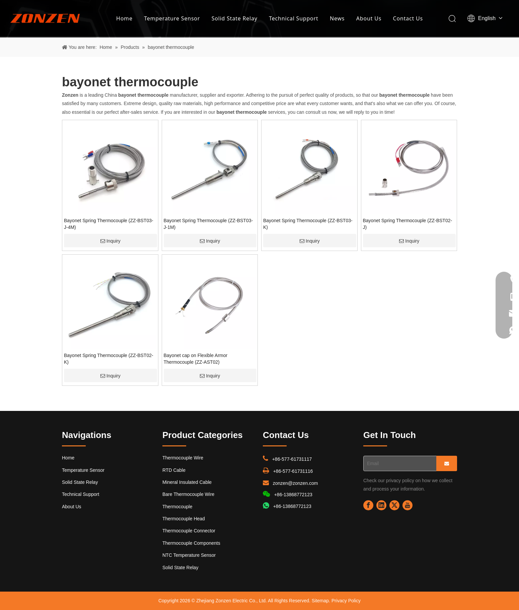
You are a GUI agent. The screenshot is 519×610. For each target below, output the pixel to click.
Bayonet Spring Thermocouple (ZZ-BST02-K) (108, 359)
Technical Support (293, 18)
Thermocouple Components (191, 543)
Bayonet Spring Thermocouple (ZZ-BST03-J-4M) (108, 224)
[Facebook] (368, 505)
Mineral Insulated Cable (187, 482)
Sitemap (320, 600)
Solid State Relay (234, 18)
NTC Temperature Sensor (189, 555)
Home (124, 18)
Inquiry (110, 241)
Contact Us (408, 18)
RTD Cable (174, 470)
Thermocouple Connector (188, 530)
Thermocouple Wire (182, 457)
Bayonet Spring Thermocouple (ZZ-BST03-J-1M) (208, 224)
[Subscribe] (446, 463)
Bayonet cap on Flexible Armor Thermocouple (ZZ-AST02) (196, 359)
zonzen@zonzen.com (295, 483)
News (337, 18)
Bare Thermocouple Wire (188, 494)
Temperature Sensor (172, 18)
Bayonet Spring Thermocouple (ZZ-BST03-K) (308, 224)
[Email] (398, 463)
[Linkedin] (381, 505)
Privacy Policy (346, 600)
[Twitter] (394, 505)
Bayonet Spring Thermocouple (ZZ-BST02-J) (407, 224)
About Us (368, 18)
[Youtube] (407, 505)
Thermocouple (177, 506)
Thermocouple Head (183, 518)
